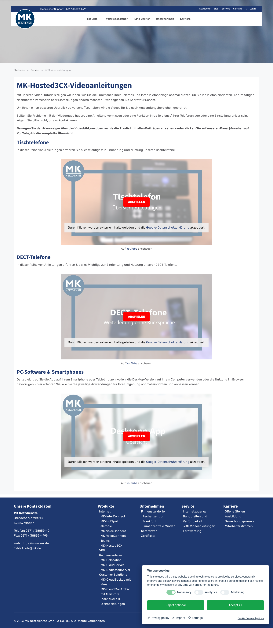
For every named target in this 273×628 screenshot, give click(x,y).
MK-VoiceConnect (113, 531)
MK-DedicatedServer (115, 570)
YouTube (131, 249)
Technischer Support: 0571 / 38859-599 (60, 9)
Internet (105, 511)
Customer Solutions (113, 574)
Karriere (185, 18)
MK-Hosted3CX (111, 545)
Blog (216, 8)
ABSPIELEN (136, 202)
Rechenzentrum (110, 555)
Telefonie (105, 526)
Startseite (204, 8)
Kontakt (237, 8)
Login (250, 8)
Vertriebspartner (117, 18)
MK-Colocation (111, 560)
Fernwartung (192, 531)
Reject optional (176, 605)
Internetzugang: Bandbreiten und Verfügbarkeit (195, 516)
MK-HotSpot (109, 521)
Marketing (237, 592)
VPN (102, 550)
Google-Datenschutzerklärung (167, 227)
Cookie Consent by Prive (251, 618)
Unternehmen (165, 18)
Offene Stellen (235, 511)
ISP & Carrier (142, 18)
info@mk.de (32, 548)
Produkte (91, 18)
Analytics (211, 592)
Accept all (235, 605)
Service (226, 8)
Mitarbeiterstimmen (239, 526)
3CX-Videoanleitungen (199, 526)
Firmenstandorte (153, 511)
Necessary (184, 592)
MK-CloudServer (112, 565)
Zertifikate (148, 536)
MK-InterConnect (113, 516)
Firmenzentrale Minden (159, 526)
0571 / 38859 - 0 (37, 530)
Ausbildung (233, 516)
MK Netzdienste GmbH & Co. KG (47, 621)
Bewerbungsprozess (239, 521)
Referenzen (149, 531)
